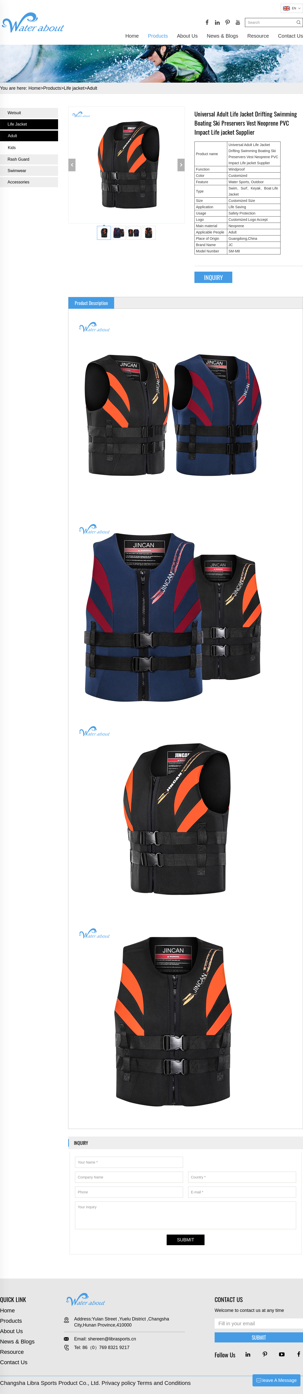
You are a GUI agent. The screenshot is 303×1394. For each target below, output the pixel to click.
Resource (258, 36)
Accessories (18, 182)
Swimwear (17, 171)
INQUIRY (213, 277)
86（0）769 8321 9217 (105, 1347)
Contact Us (290, 36)
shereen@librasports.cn (112, 1338)
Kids (12, 148)
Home (132, 36)
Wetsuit (14, 113)
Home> (35, 88)
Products (158, 36)
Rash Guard (18, 159)
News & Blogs (222, 36)
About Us (187, 36)
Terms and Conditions (164, 1383)
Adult (92, 88)
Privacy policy (118, 1383)
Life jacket (74, 88)
